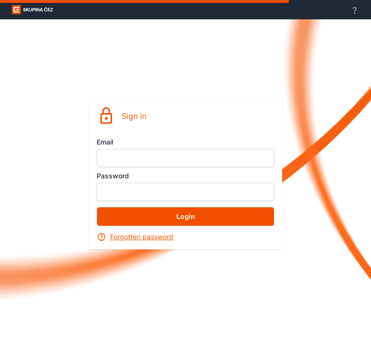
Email (105, 142)
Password (113, 176)
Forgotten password (141, 236)
